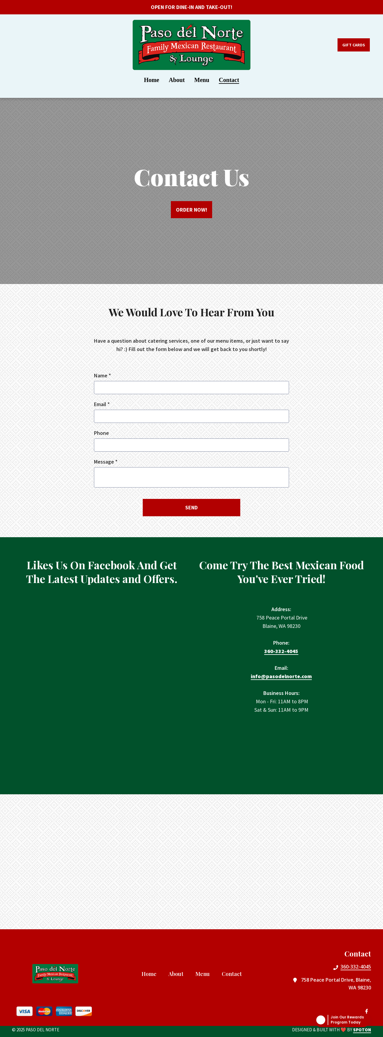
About (177, 973)
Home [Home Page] (151, 80)
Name (102, 375)
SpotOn (362, 1030)
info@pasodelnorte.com (281, 676)
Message (106, 461)
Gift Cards (353, 45)
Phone (101, 432)
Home (151, 973)
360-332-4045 (281, 651)
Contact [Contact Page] (229, 80)
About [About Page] (177, 80)
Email (102, 404)
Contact (233, 973)
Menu (204, 973)
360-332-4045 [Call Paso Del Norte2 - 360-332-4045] (356, 966)
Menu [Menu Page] (201, 80)
